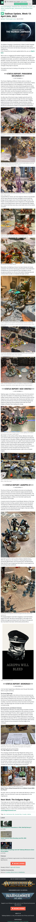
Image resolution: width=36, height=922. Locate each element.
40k (4, 814)
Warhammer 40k (16, 6)
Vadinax (29, 814)
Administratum (18, 8)
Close (30, 4)
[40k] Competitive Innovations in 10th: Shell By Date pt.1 (16, 827)
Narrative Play (24, 6)
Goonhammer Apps (9, 8)
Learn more (24, 1)
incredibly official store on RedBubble (15, 872)
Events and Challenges (6, 6)
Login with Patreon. (15, 867)
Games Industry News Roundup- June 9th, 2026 (13, 838)
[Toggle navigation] (33, 2)
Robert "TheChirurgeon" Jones (9, 19)
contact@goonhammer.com (8, 810)
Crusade (30, 6)
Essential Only (24, 4)
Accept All (17, 4)
